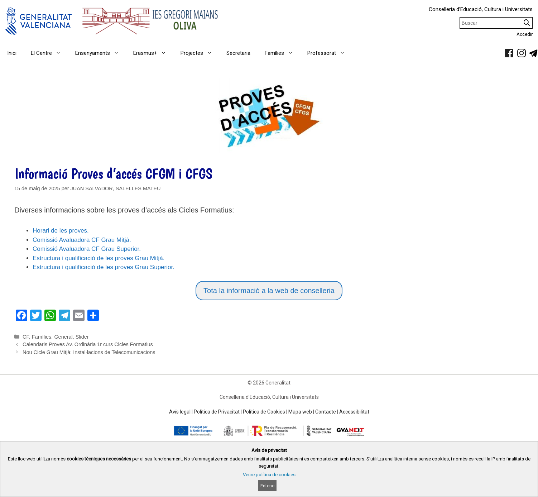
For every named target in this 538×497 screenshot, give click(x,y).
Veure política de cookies (269, 474)
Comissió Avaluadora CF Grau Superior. (87, 248)
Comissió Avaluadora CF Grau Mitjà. (82, 239)
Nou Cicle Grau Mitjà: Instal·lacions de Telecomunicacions (89, 352)
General (63, 337)
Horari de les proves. (61, 230)
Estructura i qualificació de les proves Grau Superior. (103, 267)
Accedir (525, 34)
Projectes (200, 53)
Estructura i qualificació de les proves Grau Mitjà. (99, 258)
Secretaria (238, 53)
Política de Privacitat (217, 412)
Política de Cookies (264, 412)
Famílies (282, 53)
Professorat (329, 53)
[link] (509, 53)
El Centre (49, 53)
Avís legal (180, 412)
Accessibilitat (354, 412)
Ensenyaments (100, 53)
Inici (11, 53)
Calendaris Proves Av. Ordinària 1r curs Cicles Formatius (88, 344)
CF (26, 337)
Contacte (325, 412)
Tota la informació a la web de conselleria (269, 291)
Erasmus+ (153, 53)
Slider (82, 337)
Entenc (267, 485)
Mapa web (300, 412)
